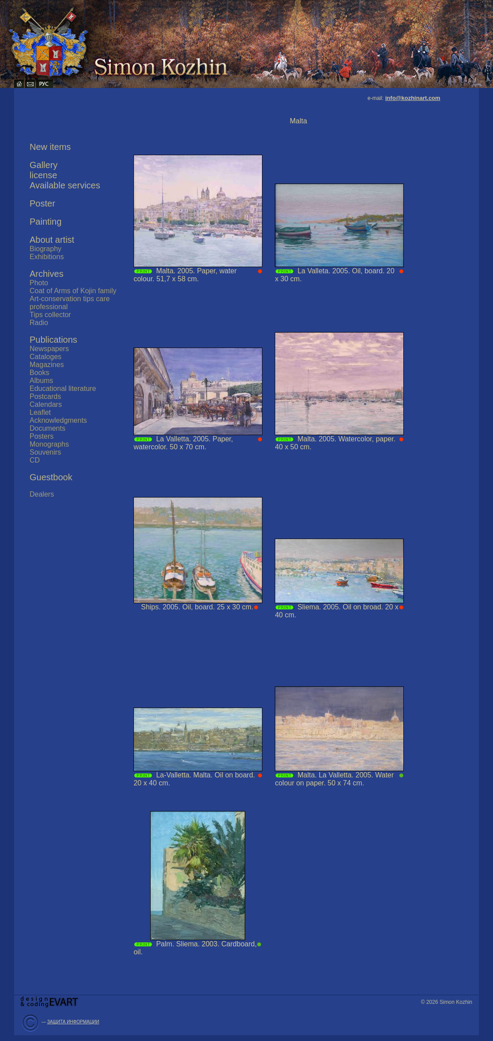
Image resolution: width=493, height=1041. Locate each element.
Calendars (46, 404)
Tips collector (50, 314)
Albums (41, 380)
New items (50, 147)
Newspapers (49, 348)
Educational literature (63, 388)
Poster (42, 203)
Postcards (45, 396)
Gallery (43, 165)
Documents (47, 428)
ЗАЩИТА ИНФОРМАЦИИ (73, 1021)
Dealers (42, 494)
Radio (39, 322)
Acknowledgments (58, 420)
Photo (39, 283)
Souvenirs (45, 452)
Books (39, 372)
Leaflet (40, 412)
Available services (65, 185)
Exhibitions (47, 256)
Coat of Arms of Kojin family (73, 291)
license (43, 175)
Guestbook (51, 477)
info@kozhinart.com (412, 98)
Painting (45, 221)
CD (35, 460)
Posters (41, 436)
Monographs (49, 444)
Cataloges (45, 356)
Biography (45, 249)
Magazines (47, 364)
